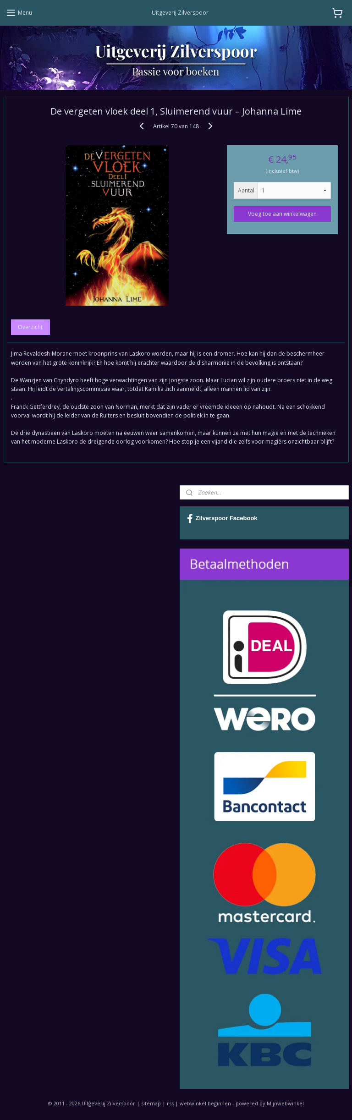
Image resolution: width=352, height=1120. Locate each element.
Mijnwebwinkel (285, 1103)
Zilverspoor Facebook (222, 518)
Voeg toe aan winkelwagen (282, 213)
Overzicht (30, 327)
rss (170, 1103)
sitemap (151, 1103)
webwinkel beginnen (205, 1103)
